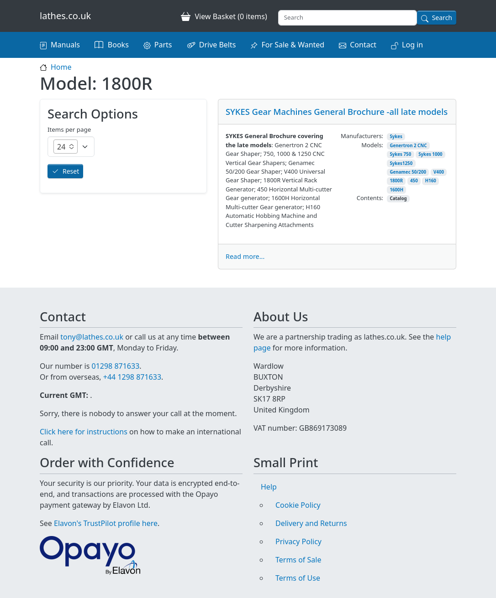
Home (61, 67)
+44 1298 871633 (132, 377)
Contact (363, 45)
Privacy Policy (298, 541)
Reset (71, 171)
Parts (163, 45)
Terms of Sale (298, 560)
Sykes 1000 (430, 154)
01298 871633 (115, 366)
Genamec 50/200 (408, 172)
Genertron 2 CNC (408, 146)
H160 (430, 181)
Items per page (69, 129)
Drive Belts (217, 45)
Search (442, 17)
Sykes (396, 136)
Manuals (65, 45)
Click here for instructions (83, 432)
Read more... (245, 256)
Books (118, 45)
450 (414, 181)
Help (269, 487)
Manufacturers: (362, 136)
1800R (396, 181)
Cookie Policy (298, 505)
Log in (412, 45)
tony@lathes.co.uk (91, 337)
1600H (396, 190)
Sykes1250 (401, 163)
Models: (372, 145)
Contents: (370, 198)
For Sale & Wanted (292, 45)
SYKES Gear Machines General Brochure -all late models (337, 111)
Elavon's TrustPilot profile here (106, 523)
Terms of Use (297, 578)
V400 (438, 172)
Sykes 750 (400, 154)
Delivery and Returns (311, 523)
